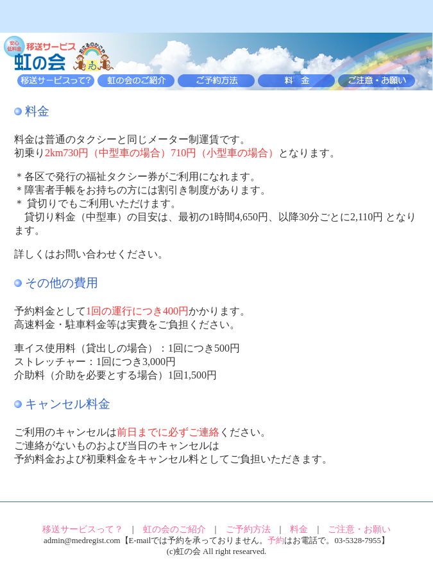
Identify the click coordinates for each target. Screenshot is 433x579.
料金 (299, 529)
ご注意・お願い (359, 529)
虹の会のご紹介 (174, 529)
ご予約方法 (248, 529)
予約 (275, 540)
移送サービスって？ (82, 529)
